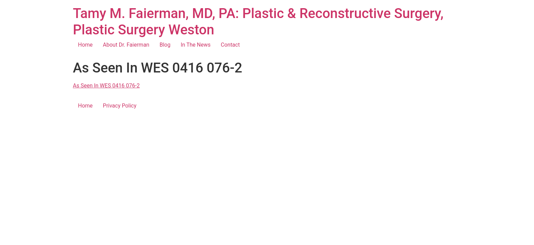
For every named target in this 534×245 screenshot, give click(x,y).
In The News (195, 45)
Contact (230, 45)
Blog (164, 45)
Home (85, 45)
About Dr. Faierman (126, 45)
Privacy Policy (120, 105)
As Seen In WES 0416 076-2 (106, 85)
